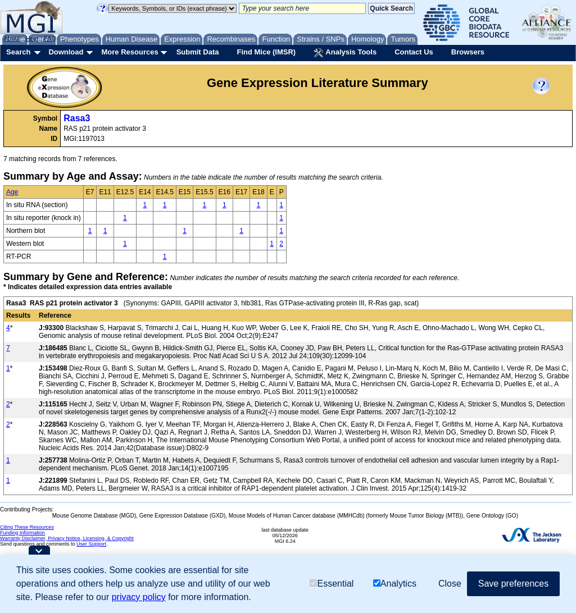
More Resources (129, 52)
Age (12, 192)
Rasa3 (77, 118)
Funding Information (22, 533)
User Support (91, 544)
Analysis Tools (345, 53)
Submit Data (197, 52)
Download (65, 52)
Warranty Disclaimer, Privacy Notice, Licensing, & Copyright (67, 538)
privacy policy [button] (139, 597)
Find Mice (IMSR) (266, 52)
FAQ (50, 38)
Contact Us (413, 52)
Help (31, 38)
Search (18, 52)
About (12, 38)
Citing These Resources (27, 527)
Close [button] (449, 583)
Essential (331, 583)
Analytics (394, 583)
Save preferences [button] (513, 583)
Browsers (467, 52)
